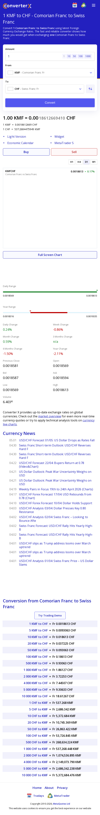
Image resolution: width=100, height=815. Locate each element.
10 (69, 56)
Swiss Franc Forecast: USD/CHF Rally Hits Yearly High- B (56, 527)
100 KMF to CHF (37, 657)
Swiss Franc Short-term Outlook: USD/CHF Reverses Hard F (55, 447)
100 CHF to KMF (37, 736)
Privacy (62, 788)
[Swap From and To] (90, 88)
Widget (59, 137)
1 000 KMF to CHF (36, 670)
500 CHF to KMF (37, 742)
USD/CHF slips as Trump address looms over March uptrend (55, 545)
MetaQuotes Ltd (61, 803)
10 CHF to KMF (38, 716)
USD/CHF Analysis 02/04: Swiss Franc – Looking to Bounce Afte (53, 519)
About (49, 788)
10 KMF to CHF (38, 637)
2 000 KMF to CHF (36, 676)
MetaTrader (59, 795)
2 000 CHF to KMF (36, 755)
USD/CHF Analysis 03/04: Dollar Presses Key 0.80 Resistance (52, 510)
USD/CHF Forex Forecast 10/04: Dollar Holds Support (55, 503)
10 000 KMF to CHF (35, 696)
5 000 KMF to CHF (36, 690)
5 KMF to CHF (38, 630)
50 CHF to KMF (38, 729)
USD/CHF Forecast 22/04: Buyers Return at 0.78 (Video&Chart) (51, 465)
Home (37, 788)
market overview (49, 416)
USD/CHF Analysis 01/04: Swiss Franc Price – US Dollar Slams (56, 563)
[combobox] (50, 72)
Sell (74, 152)
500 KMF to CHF (37, 663)
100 (80, 56)
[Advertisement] (50, 269)
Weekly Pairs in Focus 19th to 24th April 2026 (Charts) (56, 489)
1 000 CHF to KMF (36, 749)
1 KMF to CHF (38, 624)
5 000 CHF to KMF (36, 769)
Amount (9, 49)
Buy (26, 152)
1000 (87, 56)
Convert (50, 102)
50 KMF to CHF (38, 650)
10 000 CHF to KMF (35, 775)
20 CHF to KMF (38, 722)
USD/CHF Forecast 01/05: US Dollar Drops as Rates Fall (57, 440)
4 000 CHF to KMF (36, 762)
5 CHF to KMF (38, 709)
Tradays (35, 795)
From (8, 65)
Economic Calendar (20, 143)
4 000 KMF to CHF (36, 683)
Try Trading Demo (50, 615)
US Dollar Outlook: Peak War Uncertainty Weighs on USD (55, 473)
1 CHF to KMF (38, 703)
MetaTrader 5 (64, 143)
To (6, 81)
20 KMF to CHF (38, 644)
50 (74, 56)
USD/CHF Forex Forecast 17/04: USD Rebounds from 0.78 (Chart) (55, 496)
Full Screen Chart (50, 255)
